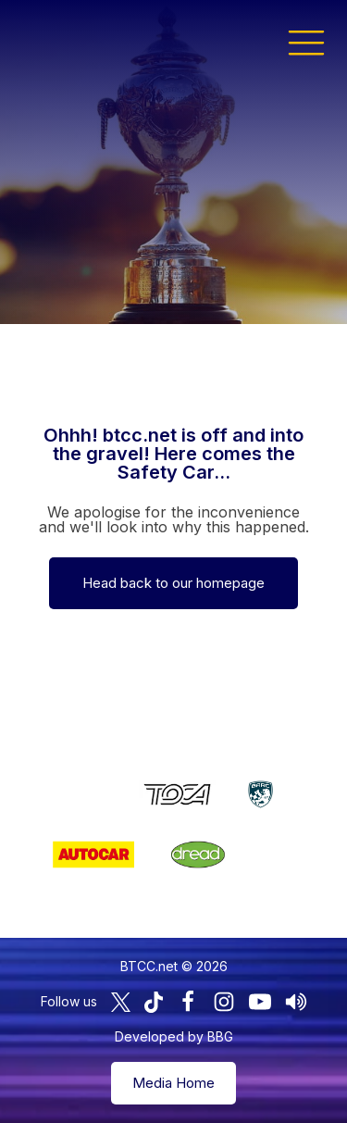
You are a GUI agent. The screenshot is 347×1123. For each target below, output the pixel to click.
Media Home (173, 1083)
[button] (306, 41)
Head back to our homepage (173, 583)
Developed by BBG (174, 1036)
